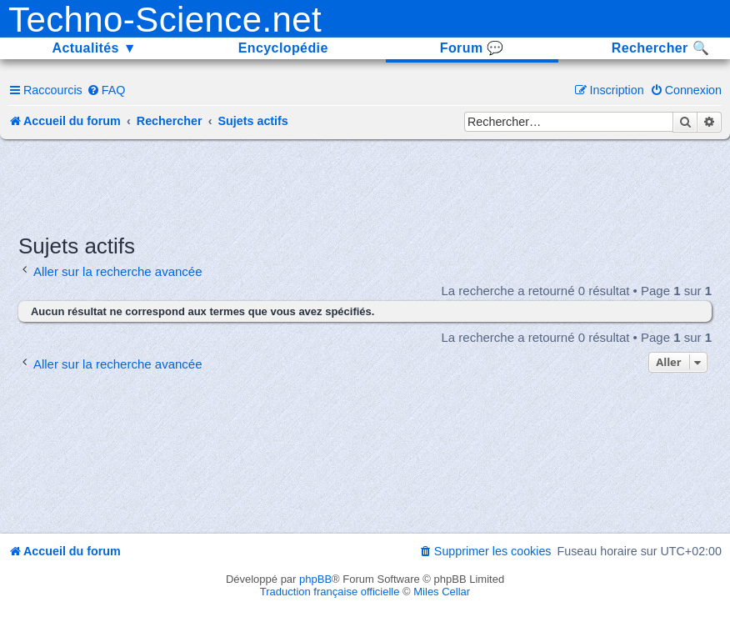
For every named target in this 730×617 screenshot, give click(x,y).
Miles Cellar (441, 591)
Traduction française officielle (330, 591)
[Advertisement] (365, 185)
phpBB (315, 579)
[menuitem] (106, 90)
